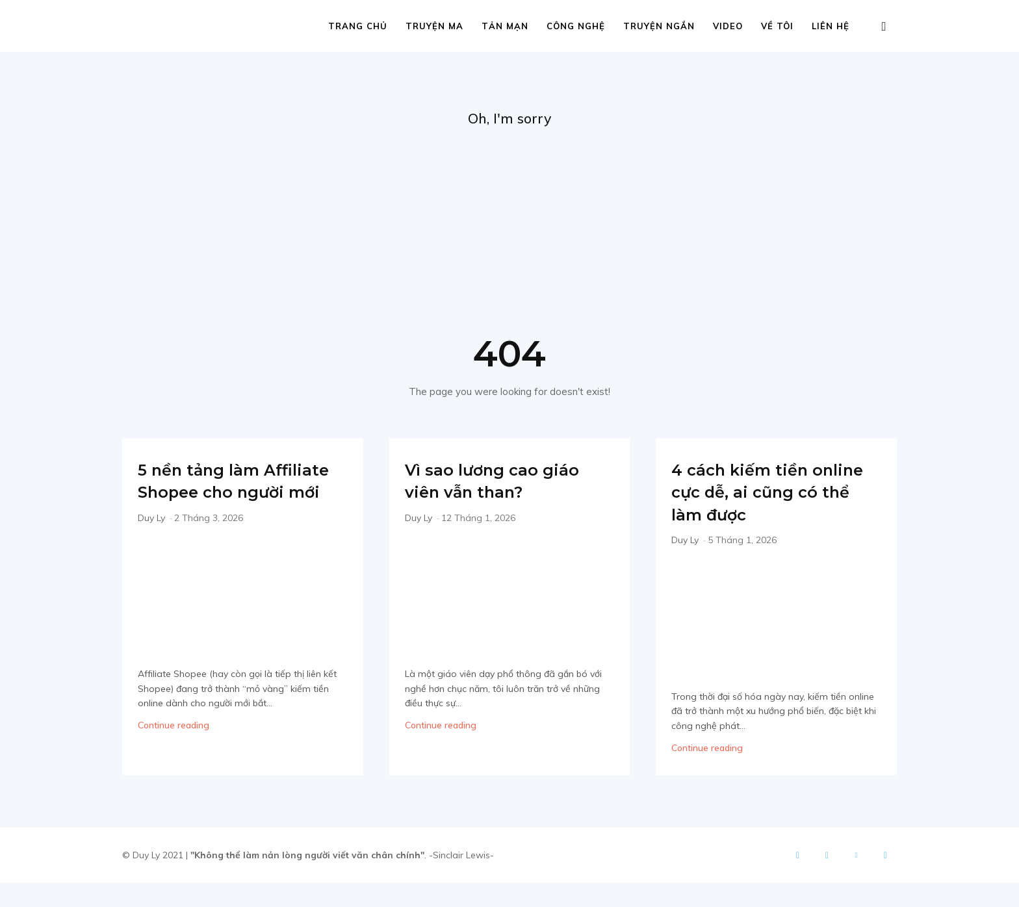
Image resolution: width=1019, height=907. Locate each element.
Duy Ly (151, 542)
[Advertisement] (509, 228)
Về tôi (777, 26)
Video (728, 26)
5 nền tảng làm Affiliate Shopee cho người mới (237, 493)
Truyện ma (434, 26)
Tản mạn (505, 26)
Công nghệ (576, 26)
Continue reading (173, 749)
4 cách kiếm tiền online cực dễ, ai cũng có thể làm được (754, 504)
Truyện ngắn (659, 26)
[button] (883, 27)
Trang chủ (357, 26)
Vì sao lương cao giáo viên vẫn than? (509, 482)
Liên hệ (830, 26)
